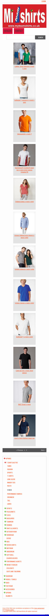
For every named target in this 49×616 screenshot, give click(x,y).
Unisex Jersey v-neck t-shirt (24, 303)
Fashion (10, 469)
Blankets (9, 596)
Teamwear (10, 522)
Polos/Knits (11, 512)
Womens (9, 525)
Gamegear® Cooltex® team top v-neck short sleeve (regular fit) (24, 170)
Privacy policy (9, 610)
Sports (10, 472)
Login (44, 1)
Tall (8, 500)
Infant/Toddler (12, 565)
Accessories (10, 589)
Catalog (7, 30)
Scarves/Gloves (12, 558)
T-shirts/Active (12, 463)
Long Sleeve (11, 479)
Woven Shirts (11, 545)
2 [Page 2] (26, 450)
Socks (9, 538)
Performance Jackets (14, 561)
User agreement (39, 608)
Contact (19, 30)
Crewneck (10, 497)
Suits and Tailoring (14, 571)
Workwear (10, 535)
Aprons (8, 593)
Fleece (9, 515)
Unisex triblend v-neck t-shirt (24, 269)
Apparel (8, 458)
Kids (8, 541)
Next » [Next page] (43, 450)
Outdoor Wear (12, 532)
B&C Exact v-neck (24, 404)
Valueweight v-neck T (24, 134)
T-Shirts (10, 476)
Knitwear (10, 548)
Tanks (9, 466)
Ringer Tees (11, 482)
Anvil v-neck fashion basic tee (24, 438)
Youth (9, 486)
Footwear (9, 586)
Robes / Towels (11, 579)
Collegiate (10, 568)
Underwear (10, 551)
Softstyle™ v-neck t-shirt (24, 337)
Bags (7, 583)
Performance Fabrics (14, 494)
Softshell (10, 555)
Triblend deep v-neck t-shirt (24, 202)
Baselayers (10, 518)
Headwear (9, 576)
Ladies (9, 504)
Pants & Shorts (12, 528)
